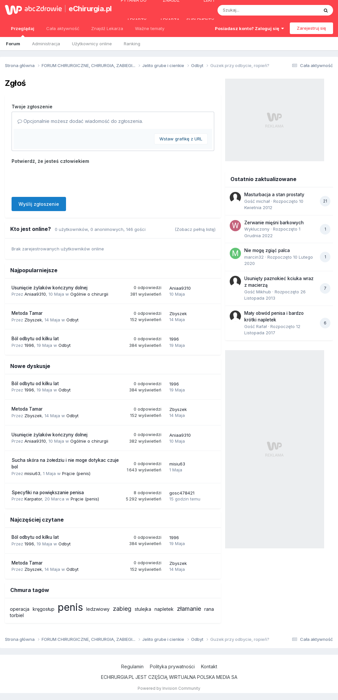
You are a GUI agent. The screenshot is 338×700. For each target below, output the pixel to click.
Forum (13, 43)
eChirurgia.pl (87, 8)
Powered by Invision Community (169, 688)
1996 (29, 345)
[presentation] (62, 179)
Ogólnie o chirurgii (89, 294)
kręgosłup (43, 609)
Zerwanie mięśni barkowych (274, 222)
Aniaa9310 (35, 294)
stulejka (143, 609)
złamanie (189, 608)
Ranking (132, 43)
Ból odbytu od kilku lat (35, 338)
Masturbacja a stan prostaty (274, 194)
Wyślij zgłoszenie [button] (38, 204)
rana (209, 609)
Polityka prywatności (172, 666)
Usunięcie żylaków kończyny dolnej (49, 287)
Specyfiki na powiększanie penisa (48, 492)
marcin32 (254, 257)
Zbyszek (33, 319)
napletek (164, 609)
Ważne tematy (149, 28)
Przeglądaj (22, 31)
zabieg (122, 608)
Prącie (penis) (76, 473)
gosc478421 (181, 493)
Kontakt (209, 666)
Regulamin (132, 666)
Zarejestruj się (311, 28)
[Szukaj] (252, 10)
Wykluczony (256, 229)
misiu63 (32, 473)
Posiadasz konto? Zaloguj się (249, 28)
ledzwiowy (98, 609)
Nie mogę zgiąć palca (267, 250)
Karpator (33, 498)
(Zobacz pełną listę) (195, 229)
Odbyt (72, 319)
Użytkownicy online (92, 43)
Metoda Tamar (27, 313)
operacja (19, 609)
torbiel (17, 615)
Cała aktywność (62, 28)
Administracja (46, 43)
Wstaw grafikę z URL (180, 138)
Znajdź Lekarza (107, 28)
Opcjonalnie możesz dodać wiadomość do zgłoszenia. (80, 121)
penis (70, 607)
